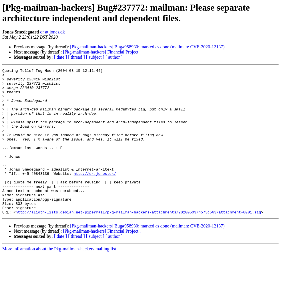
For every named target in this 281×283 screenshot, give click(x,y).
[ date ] (60, 57)
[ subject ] (95, 57)
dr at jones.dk (52, 31)
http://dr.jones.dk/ (95, 194)
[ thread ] (76, 57)
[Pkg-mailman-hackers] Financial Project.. (102, 52)
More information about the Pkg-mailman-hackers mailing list (59, 278)
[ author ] (114, 57)
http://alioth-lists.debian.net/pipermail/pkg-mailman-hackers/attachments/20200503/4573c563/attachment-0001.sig (138, 241)
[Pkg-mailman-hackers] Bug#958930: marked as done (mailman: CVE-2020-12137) (147, 46)
